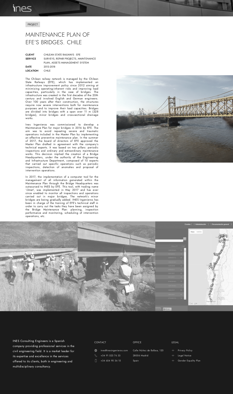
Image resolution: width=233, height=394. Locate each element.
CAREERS (157, 8)
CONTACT (176, 8)
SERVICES (84, 8)
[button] (7, 267)
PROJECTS (104, 8)
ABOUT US (63, 8)
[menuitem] (193, 8)
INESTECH (124, 8)
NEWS (141, 8)
